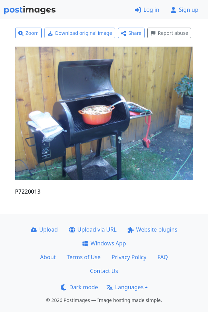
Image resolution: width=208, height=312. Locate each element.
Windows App (104, 243)
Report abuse (169, 33)
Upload (44, 229)
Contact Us (104, 271)
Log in (147, 9)
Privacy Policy (128, 257)
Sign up (184, 9)
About (48, 257)
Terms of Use (84, 257)
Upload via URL (93, 229)
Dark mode (79, 287)
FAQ (162, 257)
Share (131, 33)
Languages (125, 287)
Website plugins (152, 229)
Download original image (80, 33)
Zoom (28, 33)
